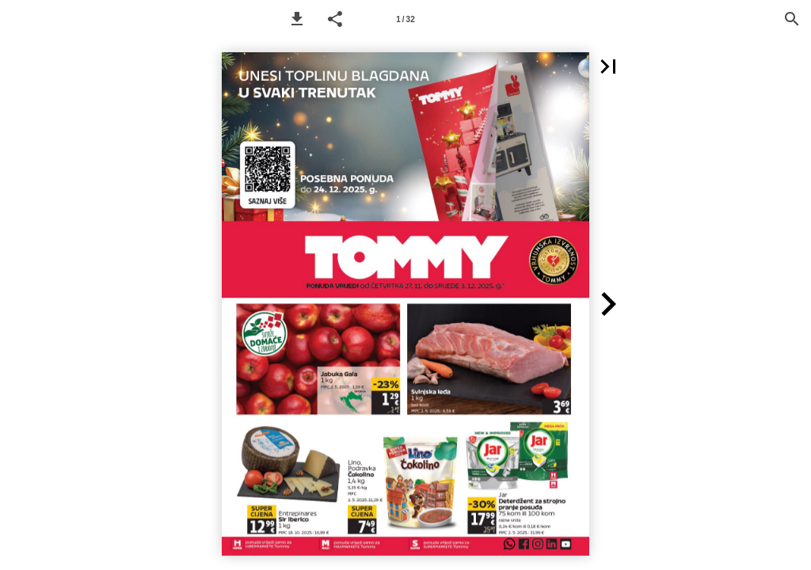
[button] (297, 19)
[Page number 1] (405, 19)
